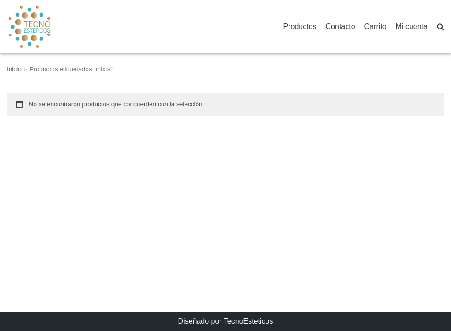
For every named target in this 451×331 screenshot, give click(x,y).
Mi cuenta (412, 26)
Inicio (14, 69)
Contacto (340, 26)
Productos (300, 26)
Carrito (375, 26)
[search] (440, 27)
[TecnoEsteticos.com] (52, 26)
